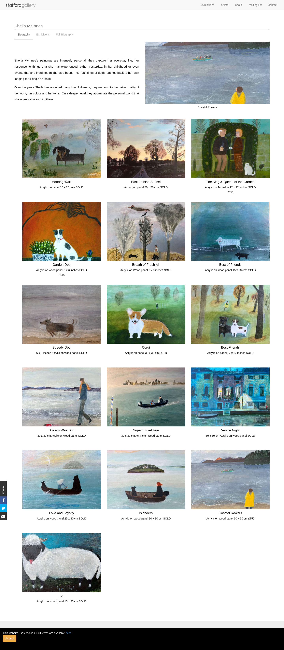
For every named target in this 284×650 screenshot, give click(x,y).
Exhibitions (43, 34)
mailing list (255, 5)
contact (272, 5)
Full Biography (65, 34)
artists (224, 5)
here (68, 633)
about (238, 5)
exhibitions (207, 5)
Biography (24, 34)
